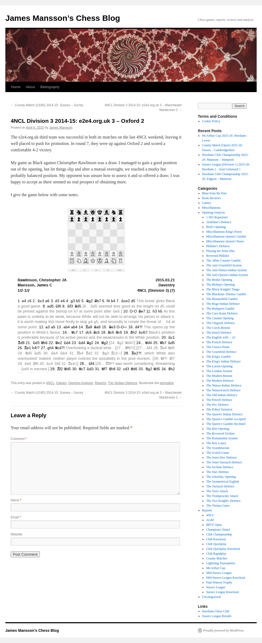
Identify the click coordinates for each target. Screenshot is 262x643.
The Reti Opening (217, 429)
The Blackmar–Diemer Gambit (226, 294)
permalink (167, 383)
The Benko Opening (219, 280)
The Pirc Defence (217, 405)
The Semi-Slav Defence (221, 457)
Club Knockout (216, 539)
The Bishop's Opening (220, 284)
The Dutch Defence (218, 332)
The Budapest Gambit (220, 308)
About (30, 87)
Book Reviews (211, 198)
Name (16, 500)
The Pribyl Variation (219, 409)
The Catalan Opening (220, 318)
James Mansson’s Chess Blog (62, 18)
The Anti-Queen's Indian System (227, 275)
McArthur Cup (215, 568)
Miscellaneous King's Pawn (224, 232)
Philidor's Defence (218, 246)
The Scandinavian (217, 448)
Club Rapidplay (216, 553)
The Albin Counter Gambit (223, 260)
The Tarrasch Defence (220, 486)
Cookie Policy (211, 121)
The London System (219, 371)
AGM (210, 520)
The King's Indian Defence (223, 361)
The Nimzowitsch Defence (223, 390)
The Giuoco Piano (217, 347)
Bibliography (50, 87)
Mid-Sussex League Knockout (225, 577)
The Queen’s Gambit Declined (225, 424)
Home (16, 87)
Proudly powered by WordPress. (223, 630)
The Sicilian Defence (122, 383)
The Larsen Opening (219, 366)
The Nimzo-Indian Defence (223, 385)
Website (16, 534)
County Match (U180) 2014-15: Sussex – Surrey (47, 105)
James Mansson (60, 127)
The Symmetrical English (222, 481)
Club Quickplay (216, 544)
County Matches (216, 558)
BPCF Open (214, 525)
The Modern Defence (220, 380)
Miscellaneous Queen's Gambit (226, 236)
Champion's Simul (218, 529)
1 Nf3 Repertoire (217, 217)
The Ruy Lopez (216, 443)
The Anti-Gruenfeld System (224, 265)
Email (16, 517)
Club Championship (219, 534)
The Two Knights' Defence (223, 501)
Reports (100, 383)
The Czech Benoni (218, 328)
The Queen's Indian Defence (224, 414)
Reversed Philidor (217, 256)
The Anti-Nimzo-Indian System (226, 270)
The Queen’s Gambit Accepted (226, 419)
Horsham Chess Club (215, 611)
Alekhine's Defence (218, 222)
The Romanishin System (222, 438)
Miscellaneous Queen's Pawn (225, 241)
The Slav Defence (217, 472)
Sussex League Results (217, 616)
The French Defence (219, 342)
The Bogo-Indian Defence (223, 304)
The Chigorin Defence (220, 323)
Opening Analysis (80, 383)
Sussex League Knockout (222, 592)
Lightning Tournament (220, 563)
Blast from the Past (214, 193)
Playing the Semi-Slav (220, 251)
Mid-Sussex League (219, 573)
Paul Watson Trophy (219, 582)
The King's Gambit (218, 356)
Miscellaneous (211, 208)
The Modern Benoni (219, 376)
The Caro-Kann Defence (222, 313)
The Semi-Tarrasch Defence (224, 462)
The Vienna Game (217, 505)
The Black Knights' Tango (223, 289)
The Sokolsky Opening (221, 477)
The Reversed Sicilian (220, 433)
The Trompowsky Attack (222, 496)
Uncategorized (211, 597)
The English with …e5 (220, 337)
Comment (19, 439)
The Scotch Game (217, 453)
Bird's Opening (216, 227)
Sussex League (215, 587)
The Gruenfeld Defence (221, 352)
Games (61, 383)
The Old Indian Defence (221, 395)
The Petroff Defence (219, 400)
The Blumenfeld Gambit (221, 299)
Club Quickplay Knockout (223, 549)
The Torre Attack (217, 491)
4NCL (50, 383)
